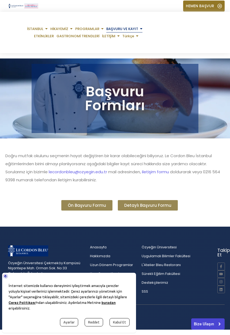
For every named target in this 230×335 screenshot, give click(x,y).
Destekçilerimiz (155, 282)
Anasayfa (98, 247)
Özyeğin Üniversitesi (159, 247)
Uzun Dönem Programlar (111, 264)
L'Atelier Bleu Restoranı (161, 264)
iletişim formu (155, 172)
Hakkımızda (100, 256)
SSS (145, 291)
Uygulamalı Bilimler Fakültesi (166, 256)
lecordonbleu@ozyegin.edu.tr (78, 172)
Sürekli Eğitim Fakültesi (161, 273)
